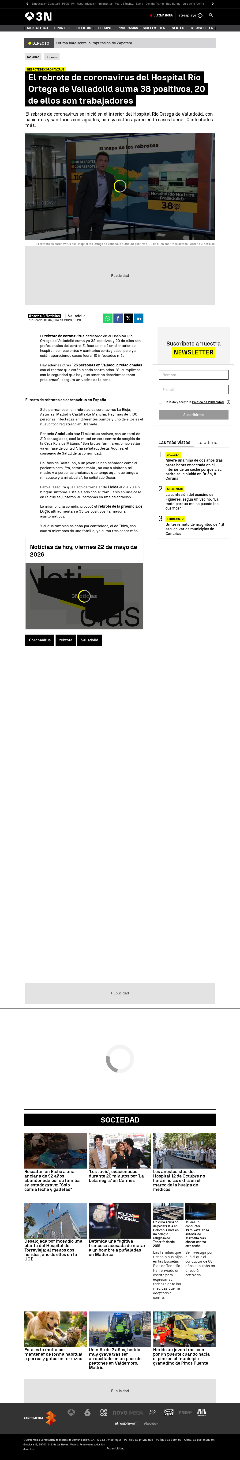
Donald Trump (155, 3)
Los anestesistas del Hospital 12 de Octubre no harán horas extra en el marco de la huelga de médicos (179, 1180)
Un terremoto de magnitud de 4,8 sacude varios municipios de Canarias (194, 529)
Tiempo (104, 28)
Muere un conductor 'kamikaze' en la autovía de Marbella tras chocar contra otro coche (197, 1234)
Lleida (113, 487)
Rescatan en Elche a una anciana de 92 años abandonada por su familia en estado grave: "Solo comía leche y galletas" (52, 1180)
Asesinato (175, 489)
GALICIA (173, 454)
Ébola (139, 3)
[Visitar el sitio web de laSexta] (87, 1412)
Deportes (61, 28)
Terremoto (175, 519)
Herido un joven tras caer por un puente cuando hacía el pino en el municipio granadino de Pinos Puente (181, 1356)
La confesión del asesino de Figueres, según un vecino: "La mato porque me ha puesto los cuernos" (191, 501)
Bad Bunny (173, 3)
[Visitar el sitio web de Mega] (136, 1412)
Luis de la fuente (193, 3)
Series (178, 28)
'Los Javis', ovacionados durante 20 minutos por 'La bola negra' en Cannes (116, 1176)
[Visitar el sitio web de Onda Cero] (169, 1412)
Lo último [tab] (207, 442)
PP (73, 3)
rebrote (65, 640)
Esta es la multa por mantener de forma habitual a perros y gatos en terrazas (53, 1354)
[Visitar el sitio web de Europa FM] (185, 1412)
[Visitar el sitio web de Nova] (120, 1412)
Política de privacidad (138, 1439)
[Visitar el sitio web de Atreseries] (153, 1412)
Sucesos (52, 57)
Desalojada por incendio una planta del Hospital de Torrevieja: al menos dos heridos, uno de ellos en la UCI (53, 1250)
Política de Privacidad (208, 402)
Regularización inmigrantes (94, 3)
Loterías (83, 28)
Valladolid (89, 640)
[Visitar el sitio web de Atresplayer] (128, 1423)
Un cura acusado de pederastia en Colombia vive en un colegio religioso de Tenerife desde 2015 (166, 1234)
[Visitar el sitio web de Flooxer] (151, 1423)
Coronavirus (40, 640)
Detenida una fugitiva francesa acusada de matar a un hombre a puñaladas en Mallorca (117, 1248)
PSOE (65, 3)
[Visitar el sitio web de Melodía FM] (202, 1412)
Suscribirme (193, 414)
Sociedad (120, 1120)
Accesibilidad (115, 1448)
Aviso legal (113, 1439)
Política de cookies (168, 1439)
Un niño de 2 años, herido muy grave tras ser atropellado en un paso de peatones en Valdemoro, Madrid (115, 1358)
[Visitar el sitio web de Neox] (104, 1412)
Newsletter (202, 28)
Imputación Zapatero (46, 3)
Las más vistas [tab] (174, 442)
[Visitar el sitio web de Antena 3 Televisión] (71, 1412)
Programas (128, 28)
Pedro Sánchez (124, 3)
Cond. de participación (199, 1439)
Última (163, 15)
